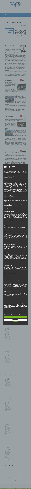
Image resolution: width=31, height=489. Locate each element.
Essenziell (6, 314)
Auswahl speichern (15, 319)
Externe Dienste (22, 314)
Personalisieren (15, 321)
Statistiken (13, 314)
